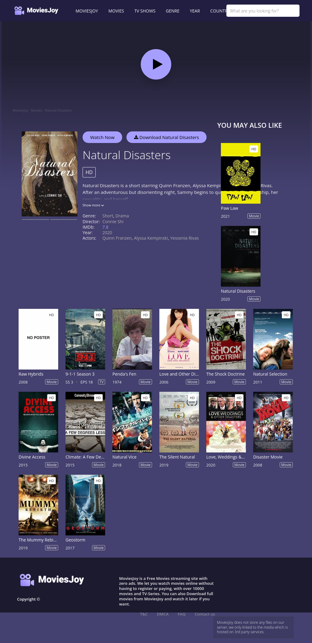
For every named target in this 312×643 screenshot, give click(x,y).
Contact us (205, 614)
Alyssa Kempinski (151, 238)
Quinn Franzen (117, 238)
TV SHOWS (144, 11)
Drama (122, 216)
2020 (107, 232)
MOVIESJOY (87, 11)
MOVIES (116, 11)
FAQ (182, 614)
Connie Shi (112, 221)
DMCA (162, 614)
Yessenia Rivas (184, 238)
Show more (93, 205)
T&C (144, 614)
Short (107, 216)
